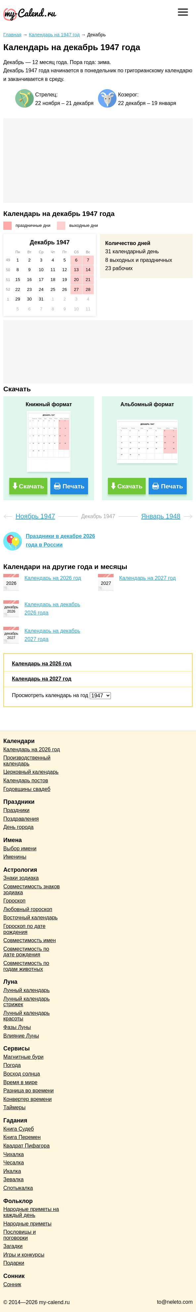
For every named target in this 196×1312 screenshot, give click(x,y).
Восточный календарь (30, 917)
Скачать (31, 486)
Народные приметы (27, 1223)
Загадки (13, 1246)
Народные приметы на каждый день (31, 1212)
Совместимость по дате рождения (26, 952)
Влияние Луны (21, 1036)
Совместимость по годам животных (26, 966)
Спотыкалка (18, 1188)
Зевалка (13, 1179)
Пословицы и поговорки (19, 1235)
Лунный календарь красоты (26, 1016)
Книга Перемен (22, 1137)
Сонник (12, 1284)
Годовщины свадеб (26, 789)
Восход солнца (21, 1074)
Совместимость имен (29, 940)
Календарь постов (25, 780)
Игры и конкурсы (23, 1255)
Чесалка (13, 1162)
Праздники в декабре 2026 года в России (60, 540)
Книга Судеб (18, 1129)
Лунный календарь (26, 990)
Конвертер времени (27, 1099)
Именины (14, 857)
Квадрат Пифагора (26, 1146)
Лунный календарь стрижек (26, 1002)
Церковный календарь (31, 772)
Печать (73, 486)
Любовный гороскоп (27, 909)
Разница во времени (28, 1090)
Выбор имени (19, 848)
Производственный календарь (26, 760)
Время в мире (20, 1082)
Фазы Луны (17, 1027)
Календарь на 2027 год (147, 578)
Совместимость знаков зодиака (31, 889)
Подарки (13, 1263)
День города (18, 827)
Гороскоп (14, 901)
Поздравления (21, 819)
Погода (12, 1065)
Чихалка (13, 1154)
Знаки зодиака (21, 878)
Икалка (12, 1171)
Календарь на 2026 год (52, 578)
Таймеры (14, 1107)
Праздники (16, 810)
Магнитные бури (23, 1057)
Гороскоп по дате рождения (24, 929)
